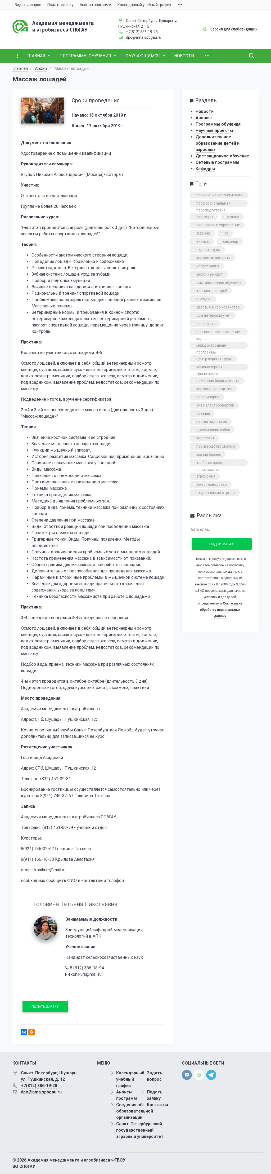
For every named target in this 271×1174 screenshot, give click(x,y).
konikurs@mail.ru (49, 869)
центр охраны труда (214, 359)
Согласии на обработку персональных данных (221, 610)
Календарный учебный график (130, 1079)
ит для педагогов (211, 422)
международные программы (211, 346)
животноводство (211, 484)
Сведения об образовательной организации (134, 1111)
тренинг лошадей (211, 291)
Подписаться (221, 544)
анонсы (202, 241)
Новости (205, 111)
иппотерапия (207, 266)
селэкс (233, 217)
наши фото (206, 323)
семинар (230, 241)
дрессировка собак (213, 430)
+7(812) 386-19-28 (142, 32)
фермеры (204, 217)
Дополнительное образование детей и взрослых (218, 143)
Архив (41, 68)
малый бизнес (208, 454)
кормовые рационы (213, 258)
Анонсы (204, 117)
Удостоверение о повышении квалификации (66, 153)
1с (226, 233)
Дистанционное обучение (222, 155)
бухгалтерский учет (213, 315)
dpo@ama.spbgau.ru (143, 37)
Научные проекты (214, 130)
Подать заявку (45, 1007)
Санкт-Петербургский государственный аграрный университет (140, 1130)
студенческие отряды (215, 493)
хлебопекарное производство (209, 463)
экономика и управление (218, 225)
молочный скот (209, 274)
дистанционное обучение (219, 282)
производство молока (215, 446)
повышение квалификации (219, 195)
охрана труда (208, 250)
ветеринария (207, 397)
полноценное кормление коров (218, 332)
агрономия (205, 476)
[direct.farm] (199, 1075)
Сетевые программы (217, 162)
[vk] (187, 1075)
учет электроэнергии (215, 405)
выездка (203, 299)
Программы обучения (218, 124)
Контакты (157, 1104)
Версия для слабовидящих (233, 29)
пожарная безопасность (218, 380)
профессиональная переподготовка (213, 204)
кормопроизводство (214, 389)
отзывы (203, 413)
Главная (20, 68)
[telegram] (211, 1074)
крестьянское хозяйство (218, 307)
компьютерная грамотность (209, 367)
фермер (203, 233)
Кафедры (205, 168)
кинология (205, 438)
